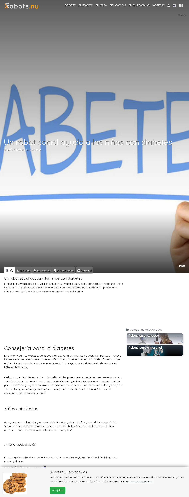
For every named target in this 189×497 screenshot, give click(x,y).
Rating (181, 14)
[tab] (9, 270)
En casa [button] (101, 5)
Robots (8, 149)
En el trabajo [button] (138, 5)
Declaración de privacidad (139, 481)
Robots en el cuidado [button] (143, 336)
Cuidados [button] (85, 5)
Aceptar (57, 490)
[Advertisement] (64, 316)
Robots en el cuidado (28, 149)
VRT (44, 467)
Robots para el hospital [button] (145, 347)
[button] (180, 5)
